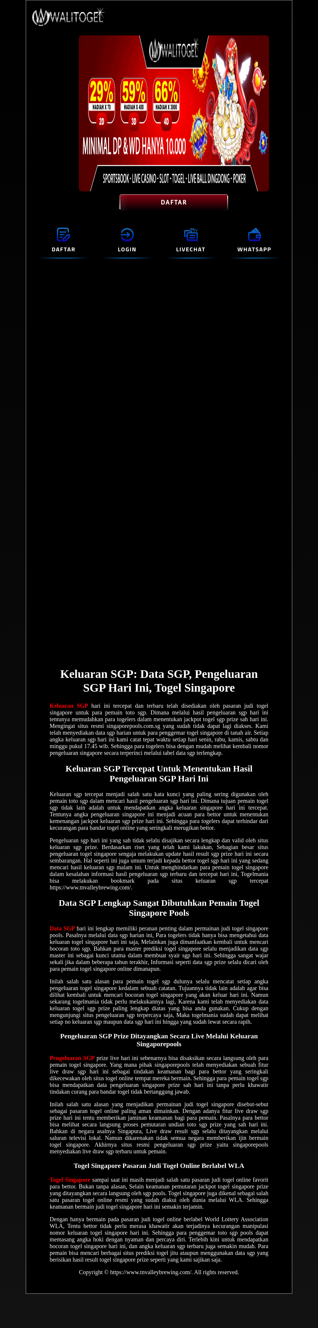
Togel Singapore (70, 1179)
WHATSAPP (254, 249)
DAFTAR (173, 202)
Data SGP (62, 928)
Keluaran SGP (69, 705)
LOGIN (127, 249)
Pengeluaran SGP (72, 1058)
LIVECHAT (190, 249)
